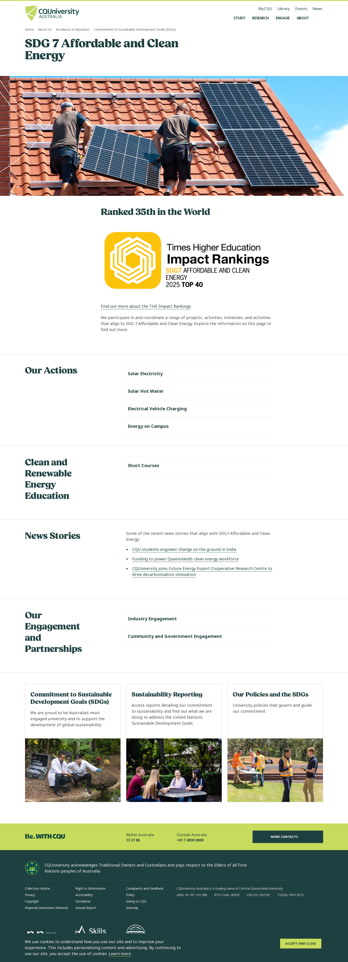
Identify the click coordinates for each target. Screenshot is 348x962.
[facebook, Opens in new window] (181, 909)
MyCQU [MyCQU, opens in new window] (265, 8)
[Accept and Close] (300, 943)
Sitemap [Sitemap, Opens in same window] (132, 908)
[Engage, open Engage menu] (282, 18)
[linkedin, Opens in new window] (205, 909)
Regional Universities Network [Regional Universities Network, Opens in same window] (46, 908)
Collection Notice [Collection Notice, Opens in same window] (37, 888)
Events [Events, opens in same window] (301, 8)
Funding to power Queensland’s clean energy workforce (185, 558)
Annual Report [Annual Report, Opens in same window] (85, 908)
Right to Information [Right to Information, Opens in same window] (90, 888)
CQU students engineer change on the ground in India (184, 549)
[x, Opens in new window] (216, 909)
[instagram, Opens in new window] (193, 909)
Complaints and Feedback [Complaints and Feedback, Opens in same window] (144, 888)
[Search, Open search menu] (318, 18)
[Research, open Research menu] (260, 18)
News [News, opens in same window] (317, 8)
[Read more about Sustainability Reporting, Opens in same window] (174, 743)
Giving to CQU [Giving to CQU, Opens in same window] (136, 901)
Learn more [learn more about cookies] (120, 953)
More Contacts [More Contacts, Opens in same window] (288, 836)
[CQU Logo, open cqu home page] (52, 13)
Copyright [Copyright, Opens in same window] (32, 901)
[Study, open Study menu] (239, 18)
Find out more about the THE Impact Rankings (146, 306)
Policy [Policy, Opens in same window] (130, 895)
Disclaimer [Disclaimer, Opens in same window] (83, 901)
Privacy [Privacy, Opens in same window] (30, 895)
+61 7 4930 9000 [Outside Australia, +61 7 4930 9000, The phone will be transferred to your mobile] (190, 840)
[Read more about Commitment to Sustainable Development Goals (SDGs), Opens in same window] (73, 743)
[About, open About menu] (303, 18)
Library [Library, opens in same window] (283, 8)
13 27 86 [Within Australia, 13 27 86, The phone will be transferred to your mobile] (133, 840)
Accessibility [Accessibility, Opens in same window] (84, 895)
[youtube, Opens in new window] (228, 909)
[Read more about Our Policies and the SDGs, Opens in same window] (275, 743)
